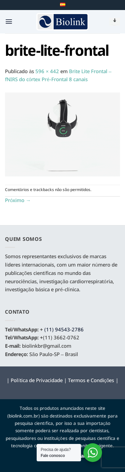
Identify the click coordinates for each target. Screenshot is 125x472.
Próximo (18, 200)
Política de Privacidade (36, 380)
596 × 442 (47, 71)
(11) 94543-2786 (64, 330)
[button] (9, 21)
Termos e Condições (91, 380)
